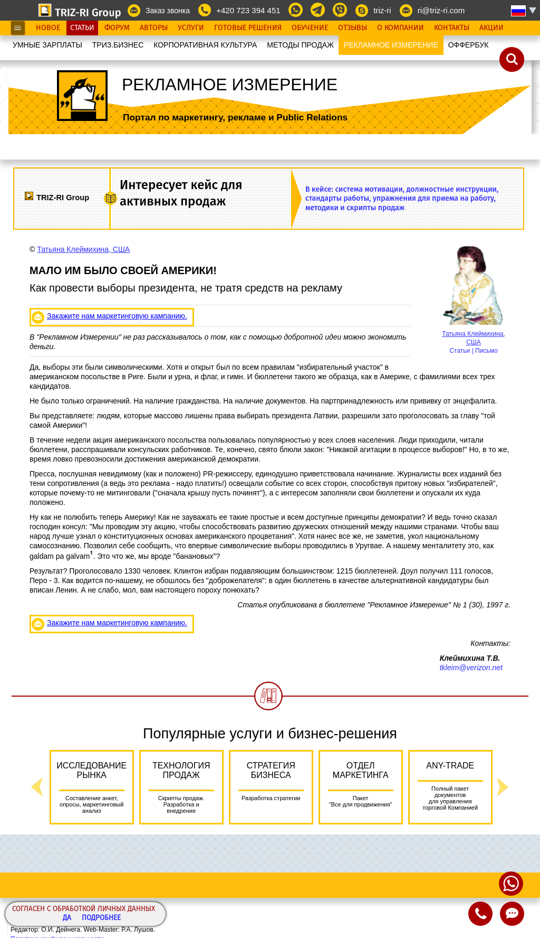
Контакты (451, 28)
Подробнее (101, 918)
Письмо (486, 350)
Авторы (154, 28)
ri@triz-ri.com (441, 10)
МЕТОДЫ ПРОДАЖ (300, 45)
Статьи (82, 28)
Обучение (310, 28)
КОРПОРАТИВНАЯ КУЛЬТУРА (205, 45)
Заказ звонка (168, 10)
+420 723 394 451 (248, 10)
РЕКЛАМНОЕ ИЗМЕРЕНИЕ (391, 45)
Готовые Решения (248, 28)
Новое (48, 28)
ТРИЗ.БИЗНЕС (118, 45)
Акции (491, 28)
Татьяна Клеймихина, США (83, 249)
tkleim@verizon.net (471, 667)
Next (503, 787)
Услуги (191, 28)
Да (67, 918)
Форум (117, 28)
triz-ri (382, 10)
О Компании (400, 28)
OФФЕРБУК (468, 45)
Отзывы (352, 28)
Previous (37, 787)
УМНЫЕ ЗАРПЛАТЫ (47, 45)
